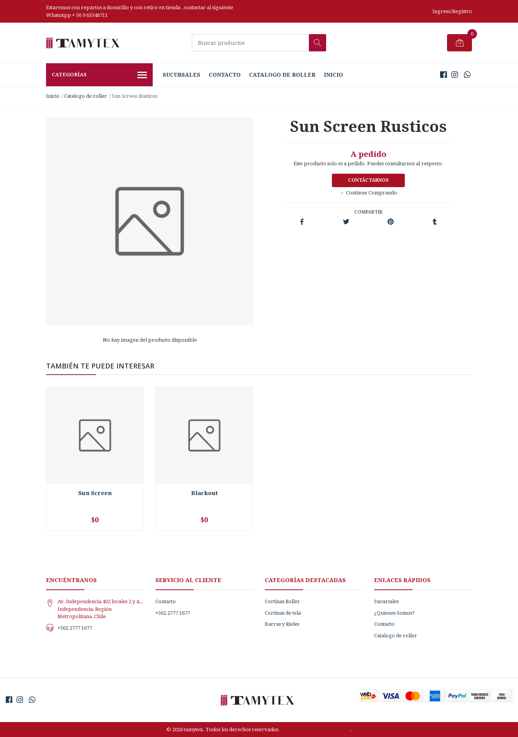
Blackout (204, 493)
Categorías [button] (99, 75)
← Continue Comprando (368, 193)
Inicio (333, 75)
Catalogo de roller (282, 75)
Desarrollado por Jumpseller (315, 729)
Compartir (368, 212)
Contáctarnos (368, 180)
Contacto (225, 75)
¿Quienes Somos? (394, 613)
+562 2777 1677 (75, 628)
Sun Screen (95, 493)
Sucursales (181, 75)
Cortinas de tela (283, 613)
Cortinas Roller (282, 601)
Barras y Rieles (282, 624)
